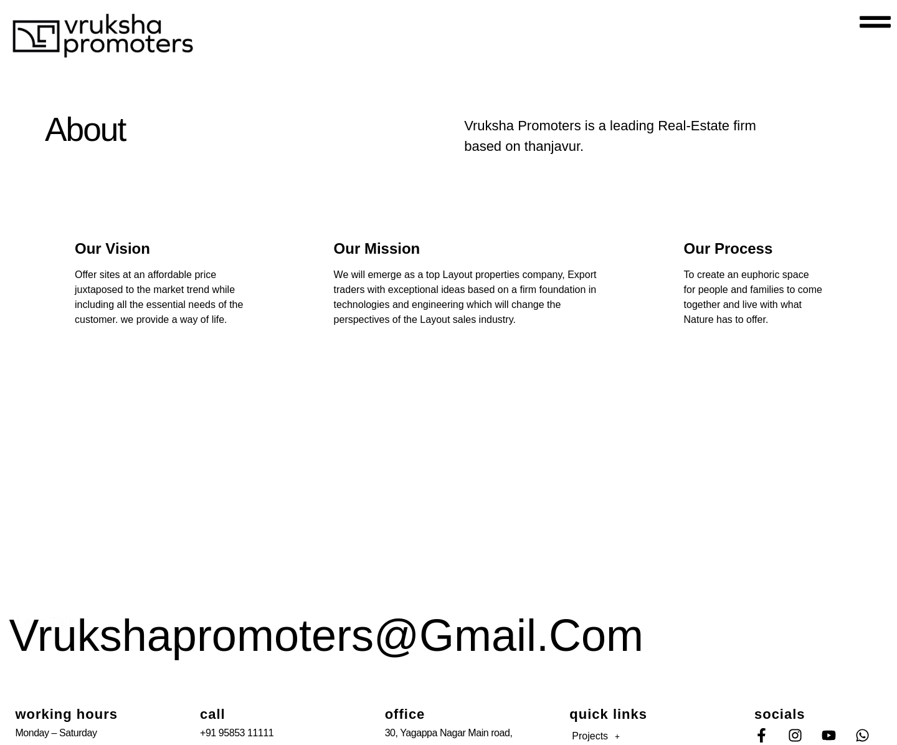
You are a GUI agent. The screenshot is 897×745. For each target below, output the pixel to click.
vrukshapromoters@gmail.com (326, 635)
